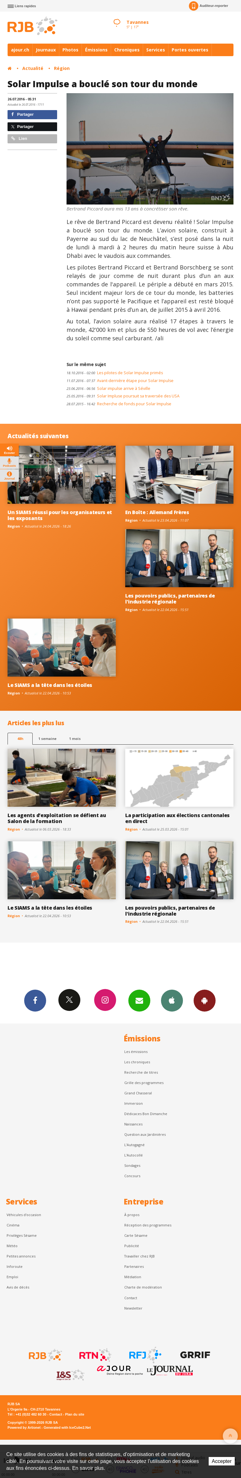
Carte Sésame (135, 1235)
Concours (132, 1176)
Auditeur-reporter (208, 6)
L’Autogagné (134, 1145)
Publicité (131, 1246)
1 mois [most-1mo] (75, 738)
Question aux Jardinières (145, 1134)
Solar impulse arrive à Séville (108, 388)
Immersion (133, 1103)
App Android (205, 1000)
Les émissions (135, 1052)
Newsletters (139, 1000)
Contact (130, 1298)
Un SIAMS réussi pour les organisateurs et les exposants (60, 515)
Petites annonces (21, 1256)
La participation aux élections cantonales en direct (177, 818)
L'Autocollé (133, 1155)
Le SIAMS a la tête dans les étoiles (50, 685)
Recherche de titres (141, 1072)
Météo (12, 1246)
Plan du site (74, 1414)
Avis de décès (18, 1287)
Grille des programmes (143, 1083)
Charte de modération (143, 1287)
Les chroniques (137, 1062)
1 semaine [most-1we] (47, 738)
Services (155, 50)
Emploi (12, 1277)
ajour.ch (20, 50)
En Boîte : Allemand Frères (157, 512)
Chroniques (127, 50)
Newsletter (133, 1308)
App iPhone (172, 1000)
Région (62, 68)
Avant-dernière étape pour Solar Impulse (120, 380)
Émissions (96, 50)
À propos (131, 1215)
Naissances (133, 1124)
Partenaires (134, 1266)
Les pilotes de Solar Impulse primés (115, 372)
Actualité (32, 68)
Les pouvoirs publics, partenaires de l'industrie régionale (170, 598)
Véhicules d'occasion (24, 1215)
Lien (19, 138)
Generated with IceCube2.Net (67, 1427)
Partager (22, 114)
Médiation (132, 1277)
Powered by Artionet (24, 1427)
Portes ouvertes (190, 50)
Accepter (222, 1461)
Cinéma (13, 1225)
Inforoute (15, 1266)
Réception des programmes (147, 1225)
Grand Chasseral (138, 1093)
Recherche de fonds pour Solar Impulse (119, 404)
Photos (70, 50)
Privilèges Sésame (22, 1235)
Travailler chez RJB (139, 1256)
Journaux (46, 50)
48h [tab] (20, 738)
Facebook (35, 1000)
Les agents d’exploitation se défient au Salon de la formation (57, 818)
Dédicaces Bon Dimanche (145, 1114)
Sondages (132, 1165)
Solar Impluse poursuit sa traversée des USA (123, 396)
